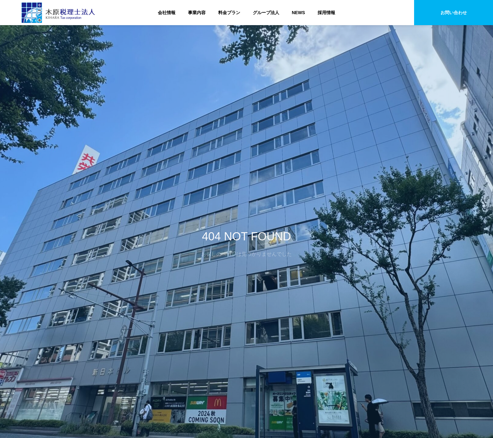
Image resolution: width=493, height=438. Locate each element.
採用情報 (326, 12)
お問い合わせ (453, 12)
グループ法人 (266, 12)
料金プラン (229, 12)
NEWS (298, 12)
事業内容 (197, 12)
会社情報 (166, 12)
